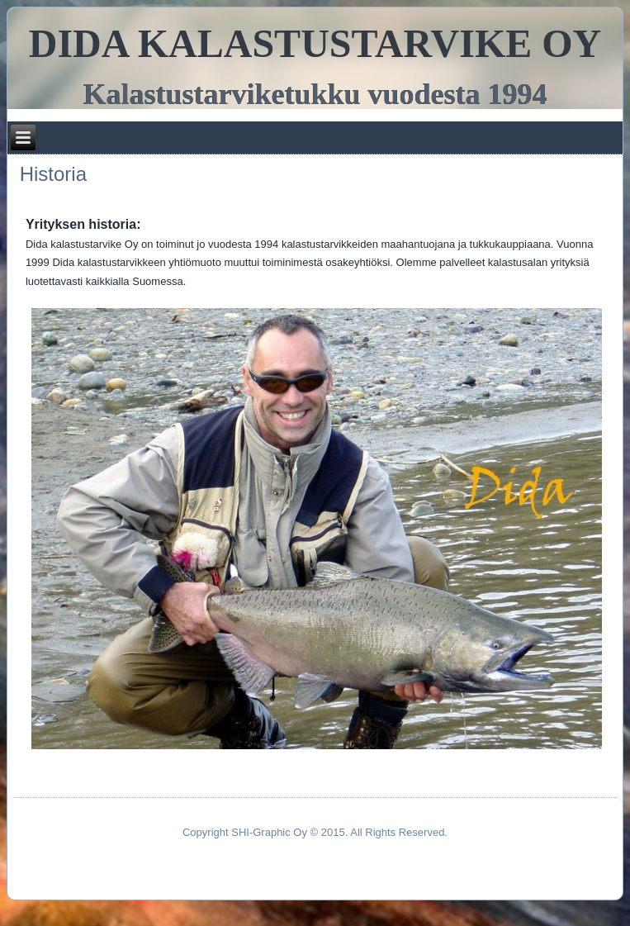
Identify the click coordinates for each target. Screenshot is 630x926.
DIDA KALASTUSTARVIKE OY (315, 43)
